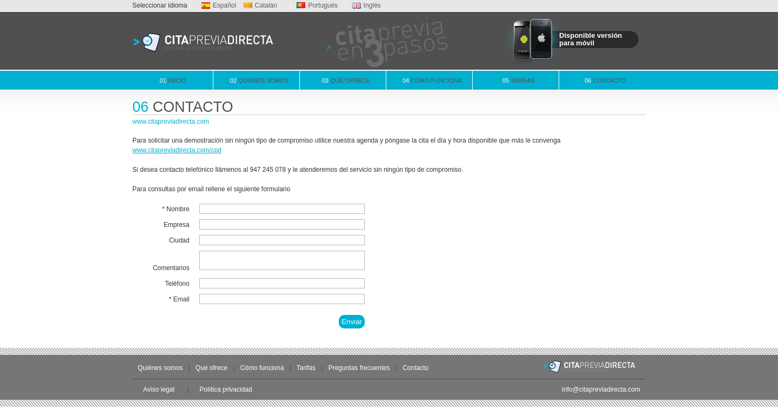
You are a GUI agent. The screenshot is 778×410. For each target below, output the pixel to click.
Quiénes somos (259, 80)
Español (219, 5)
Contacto (605, 80)
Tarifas (518, 80)
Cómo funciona (432, 80)
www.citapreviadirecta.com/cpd (177, 150)
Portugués (317, 5)
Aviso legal (159, 392)
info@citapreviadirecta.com (601, 392)
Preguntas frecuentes (359, 371)
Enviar (351, 325)
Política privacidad (225, 392)
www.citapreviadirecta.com (170, 121)
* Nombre (176, 209)
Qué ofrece (346, 80)
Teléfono (177, 287)
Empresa (177, 224)
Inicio (173, 80)
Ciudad (179, 240)
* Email (179, 302)
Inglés (366, 5)
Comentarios (171, 271)
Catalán (260, 5)
